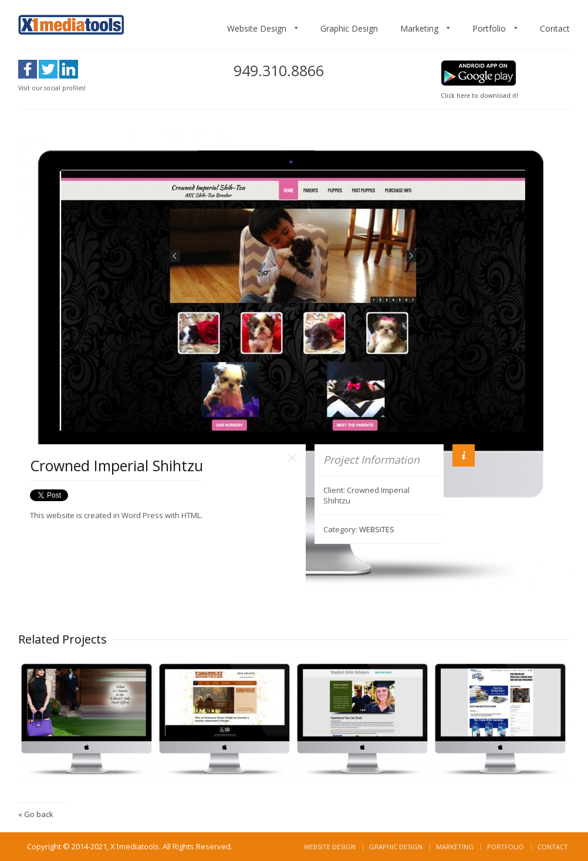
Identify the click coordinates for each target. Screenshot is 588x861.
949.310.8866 (279, 70)
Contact (555, 28)
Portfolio (489, 28)
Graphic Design (349, 28)
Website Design (256, 28)
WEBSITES (376, 529)
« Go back (35, 814)
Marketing (419, 28)
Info (463, 455)
